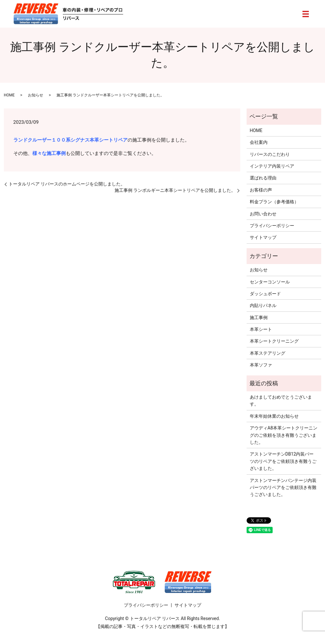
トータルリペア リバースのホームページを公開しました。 (67, 183)
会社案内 (259, 142)
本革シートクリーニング (274, 341)
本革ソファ (261, 364)
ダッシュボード (265, 293)
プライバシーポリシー (272, 225)
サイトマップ (263, 237)
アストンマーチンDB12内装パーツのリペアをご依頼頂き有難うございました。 (283, 461)
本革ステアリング (267, 353)
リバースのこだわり (270, 154)
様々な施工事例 (49, 153)
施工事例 (259, 317)
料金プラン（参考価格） (274, 201)
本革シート (261, 329)
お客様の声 (261, 189)
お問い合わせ (263, 213)
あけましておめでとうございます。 (281, 400)
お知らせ (35, 95)
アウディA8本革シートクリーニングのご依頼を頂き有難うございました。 (283, 435)
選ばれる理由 (263, 177)
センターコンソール (270, 281)
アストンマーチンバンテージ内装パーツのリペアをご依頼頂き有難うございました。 (283, 487)
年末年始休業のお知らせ (274, 416)
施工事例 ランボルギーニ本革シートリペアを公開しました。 (175, 190)
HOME (9, 95)
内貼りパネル (263, 305)
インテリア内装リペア (272, 166)
